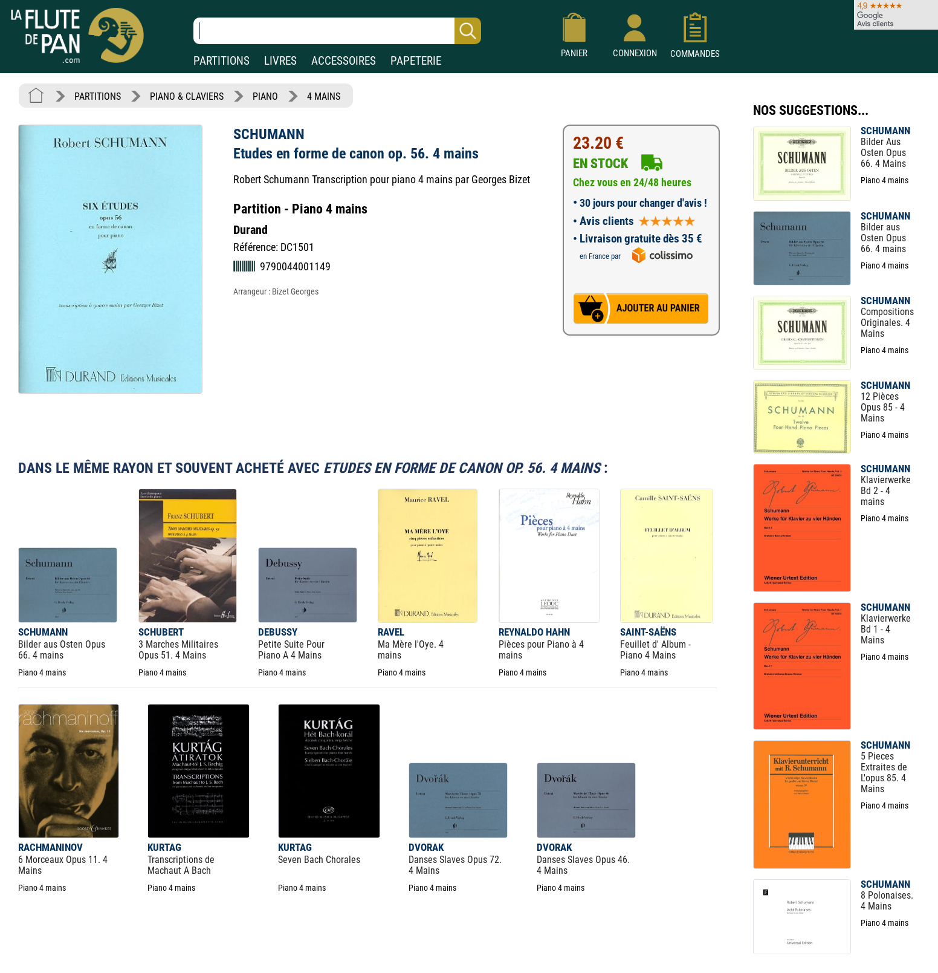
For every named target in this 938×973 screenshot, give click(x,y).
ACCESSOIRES (343, 61)
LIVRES (280, 61)
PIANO (265, 96)
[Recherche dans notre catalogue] (337, 31)
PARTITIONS (221, 61)
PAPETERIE (415, 61)
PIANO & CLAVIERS (187, 96)
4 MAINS (323, 96)
